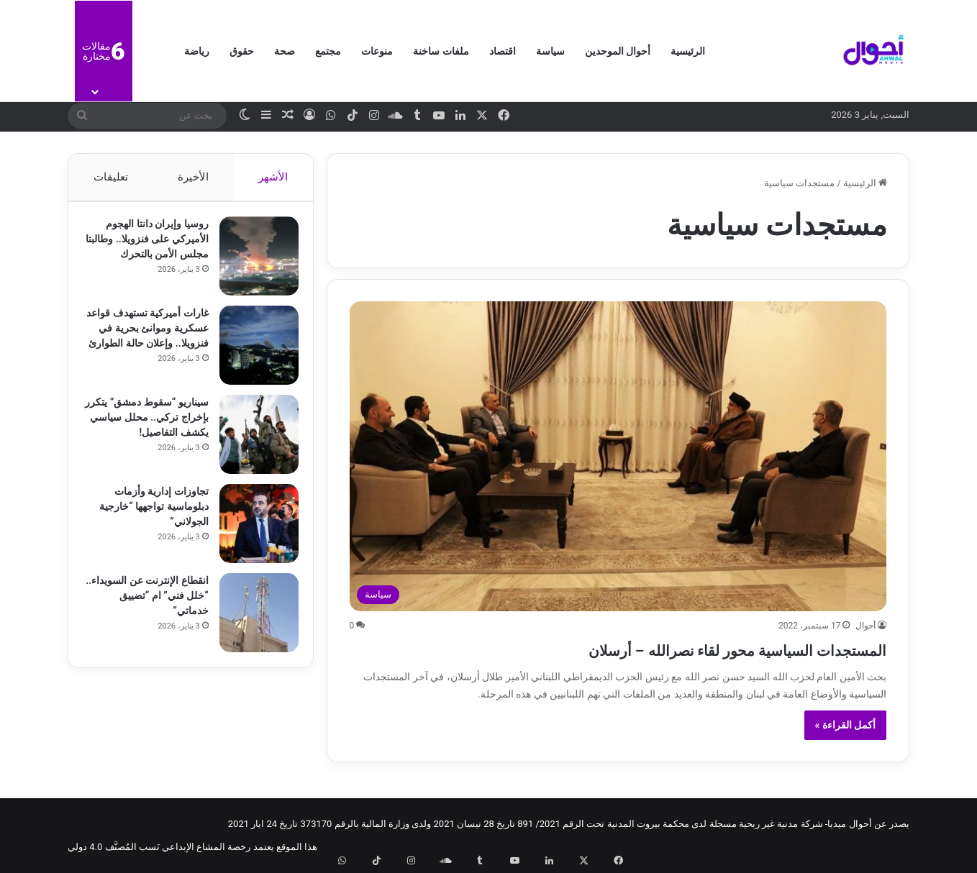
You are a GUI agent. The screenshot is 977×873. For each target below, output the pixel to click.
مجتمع (328, 51)
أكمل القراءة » (845, 725)
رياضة (196, 51)
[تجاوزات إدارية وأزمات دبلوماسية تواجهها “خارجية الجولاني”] (251, 530)
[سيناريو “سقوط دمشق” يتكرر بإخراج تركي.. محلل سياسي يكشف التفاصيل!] (251, 441)
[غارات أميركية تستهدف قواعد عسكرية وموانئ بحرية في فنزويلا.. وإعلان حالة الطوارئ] (251, 352)
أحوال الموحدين (617, 51)
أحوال (865, 626)
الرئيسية (688, 51)
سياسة (550, 51)
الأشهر (273, 176)
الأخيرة (193, 176)
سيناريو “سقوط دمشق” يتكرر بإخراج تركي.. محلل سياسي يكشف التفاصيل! (147, 424)
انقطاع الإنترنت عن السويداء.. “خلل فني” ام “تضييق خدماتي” (151, 602)
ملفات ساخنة (440, 51)
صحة (284, 51)
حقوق (242, 51)
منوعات (377, 51)
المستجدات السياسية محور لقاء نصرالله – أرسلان (667, 648)
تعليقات (110, 176)
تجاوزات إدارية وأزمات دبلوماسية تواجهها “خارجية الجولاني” (147, 513)
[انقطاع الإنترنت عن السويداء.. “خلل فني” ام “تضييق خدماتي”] (251, 619)
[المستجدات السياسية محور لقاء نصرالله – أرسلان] (618, 456)
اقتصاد (502, 51)
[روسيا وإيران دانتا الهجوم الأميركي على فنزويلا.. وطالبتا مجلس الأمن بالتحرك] (251, 263)
